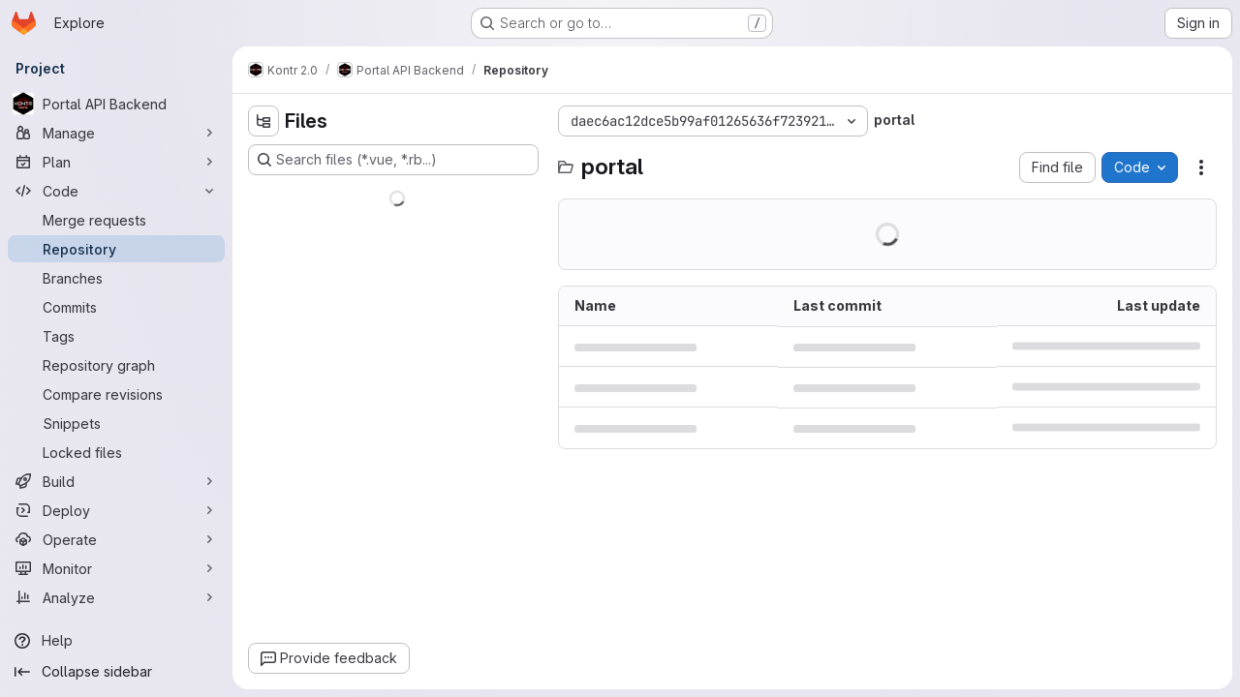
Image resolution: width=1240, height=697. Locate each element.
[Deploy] (116, 510)
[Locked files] (116, 452)
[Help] (116, 640)
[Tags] (116, 335)
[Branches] (116, 277)
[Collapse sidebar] (116, 671)
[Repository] (116, 248)
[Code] (116, 190)
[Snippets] (116, 423)
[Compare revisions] (116, 394)
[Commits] (116, 306)
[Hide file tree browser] (263, 121)
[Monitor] (116, 568)
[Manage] (116, 132)
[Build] (116, 481)
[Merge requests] (116, 219)
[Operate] (116, 539)
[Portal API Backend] (116, 103)
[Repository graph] (116, 365)
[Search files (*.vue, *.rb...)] (393, 159)
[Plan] (116, 161)
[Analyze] (116, 597)
